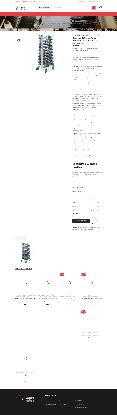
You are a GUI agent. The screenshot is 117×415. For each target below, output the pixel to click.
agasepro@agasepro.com (83, 407)
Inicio (19, 14)
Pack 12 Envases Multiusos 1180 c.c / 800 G (25, 374)
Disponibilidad (76, 43)
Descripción (20, 238)
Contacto (51, 14)
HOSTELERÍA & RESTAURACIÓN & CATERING (41, 23)
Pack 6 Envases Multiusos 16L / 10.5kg (47, 298)
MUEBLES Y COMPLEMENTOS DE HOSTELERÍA (82, 229)
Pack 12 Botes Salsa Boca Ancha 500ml (91, 298)
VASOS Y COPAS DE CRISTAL (69, 298)
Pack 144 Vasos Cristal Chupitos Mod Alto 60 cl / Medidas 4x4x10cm (91, 336)
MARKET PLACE (19, 295)
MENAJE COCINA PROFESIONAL (29, 295)
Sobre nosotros (28, 14)
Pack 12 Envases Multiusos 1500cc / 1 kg (25, 298)
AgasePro (24, 1)
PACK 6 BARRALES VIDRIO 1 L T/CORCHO (69, 300)
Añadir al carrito (81, 220)
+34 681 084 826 (80, 404)
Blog (44, 14)
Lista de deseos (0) (82, 1)
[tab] (21, 238)
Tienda (38, 14)
